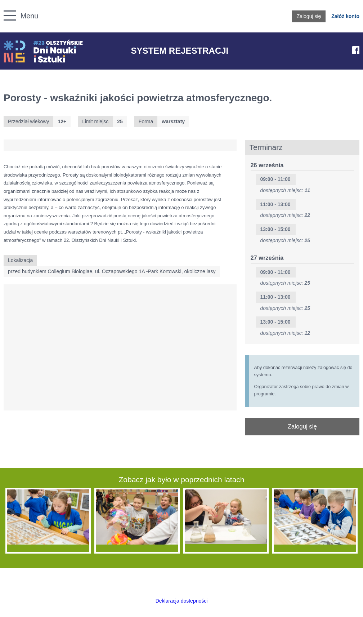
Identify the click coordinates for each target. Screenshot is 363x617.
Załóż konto (345, 16)
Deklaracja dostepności (182, 601)
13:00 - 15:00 (275, 229)
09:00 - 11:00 (275, 179)
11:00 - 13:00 (275, 204)
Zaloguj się (309, 16)
